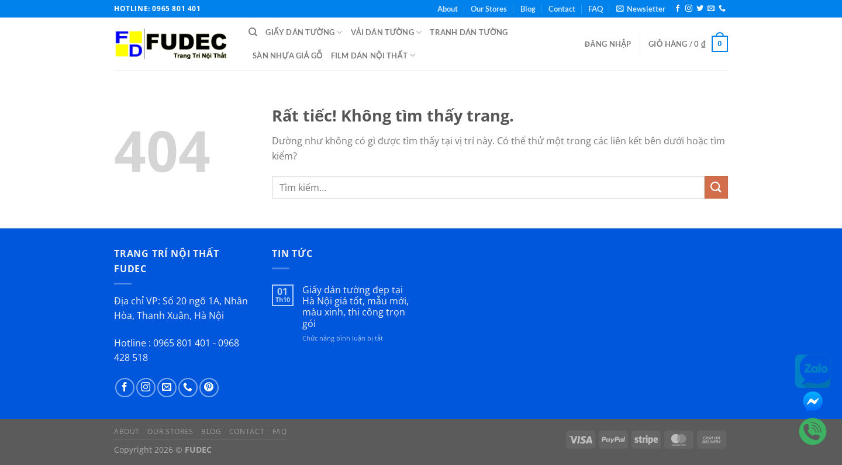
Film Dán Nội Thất (373, 55)
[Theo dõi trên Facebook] (677, 9)
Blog (528, 8)
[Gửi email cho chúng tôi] (711, 9)
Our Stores (489, 8)
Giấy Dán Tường (303, 32)
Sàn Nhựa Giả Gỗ (288, 55)
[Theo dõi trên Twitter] (699, 9)
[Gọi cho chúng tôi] (722, 9)
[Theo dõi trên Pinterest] (209, 387)
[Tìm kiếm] (253, 32)
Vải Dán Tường (386, 32)
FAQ (595, 8)
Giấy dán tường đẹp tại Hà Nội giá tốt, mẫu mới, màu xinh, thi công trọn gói (355, 306)
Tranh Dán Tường (469, 32)
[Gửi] (716, 187)
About (447, 8)
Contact (561, 8)
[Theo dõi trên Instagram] (688, 9)
